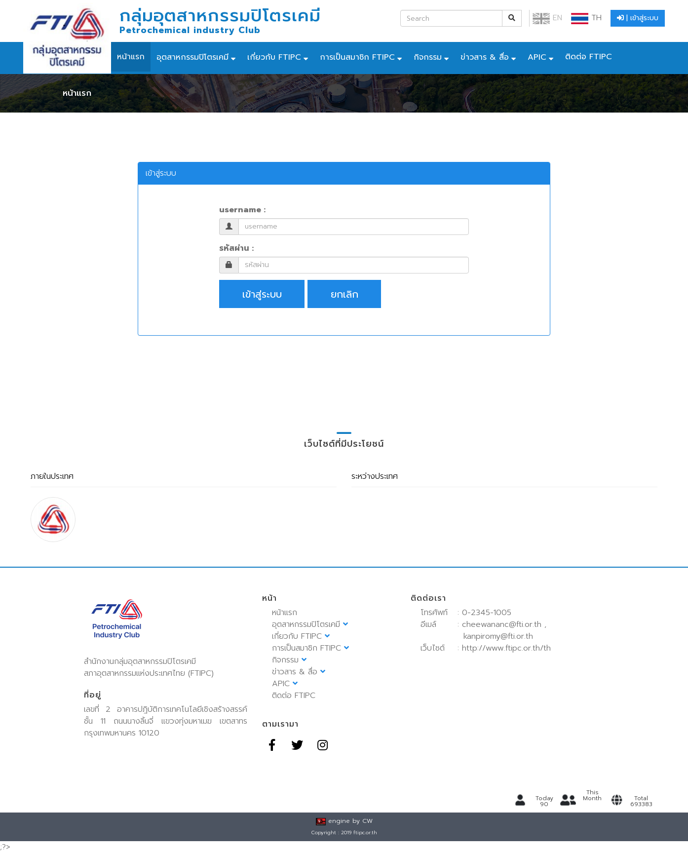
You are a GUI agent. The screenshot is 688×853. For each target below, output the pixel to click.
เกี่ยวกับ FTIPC (274, 57)
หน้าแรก (131, 57)
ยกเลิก (344, 294)
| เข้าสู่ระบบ (637, 18)
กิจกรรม (428, 57)
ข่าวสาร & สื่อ (484, 57)
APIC (537, 57)
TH (586, 18)
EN (547, 18)
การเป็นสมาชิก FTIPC (357, 57)
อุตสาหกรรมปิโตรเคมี (192, 57)
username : (242, 210)
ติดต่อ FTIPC (588, 57)
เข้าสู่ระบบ (262, 294)
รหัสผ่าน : (236, 248)
